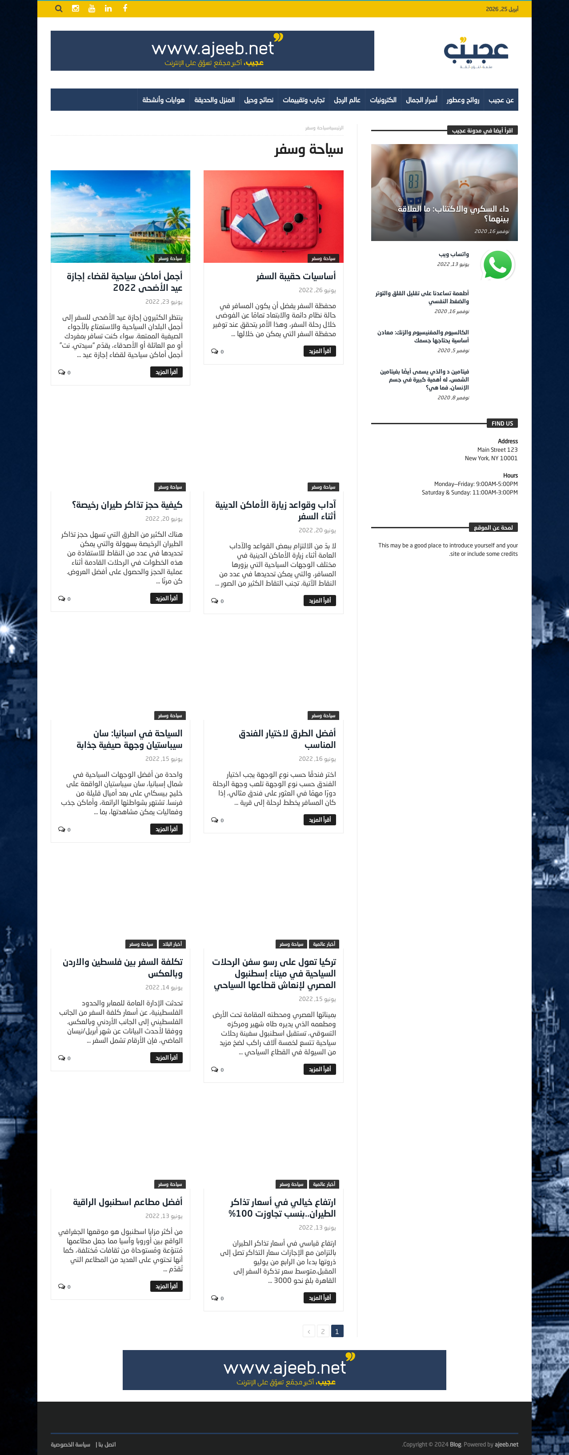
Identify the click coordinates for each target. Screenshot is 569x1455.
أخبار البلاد (172, 944)
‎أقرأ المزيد (320, 350)
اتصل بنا (107, 1444)
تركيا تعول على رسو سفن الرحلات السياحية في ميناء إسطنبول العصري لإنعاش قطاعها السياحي (274, 973)
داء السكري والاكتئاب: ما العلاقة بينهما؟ (453, 213)
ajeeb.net (506, 1444)
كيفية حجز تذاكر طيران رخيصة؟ (127, 504)
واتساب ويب (454, 253)
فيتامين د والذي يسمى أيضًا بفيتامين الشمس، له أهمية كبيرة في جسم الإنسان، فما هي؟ (424, 379)
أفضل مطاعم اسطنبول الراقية (128, 1201)
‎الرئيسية (336, 127)
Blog (455, 1444)
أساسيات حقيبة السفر (296, 275)
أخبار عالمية (324, 944)
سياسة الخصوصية (70, 1444)
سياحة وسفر (323, 258)
